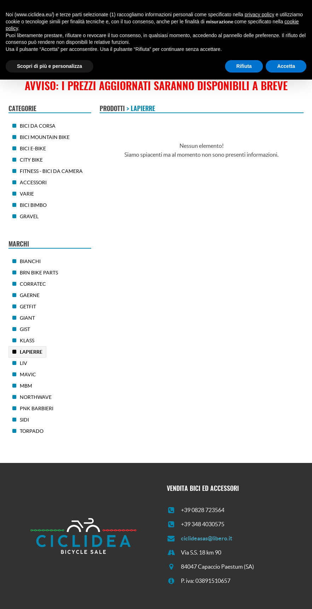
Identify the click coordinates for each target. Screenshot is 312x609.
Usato (122, 56)
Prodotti (73, 56)
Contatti (166, 56)
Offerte (99, 56)
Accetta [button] (286, 595)
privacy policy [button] (259, 544)
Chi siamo (44, 56)
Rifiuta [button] (244, 595)
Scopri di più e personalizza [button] (49, 595)
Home (18, 56)
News (143, 56)
